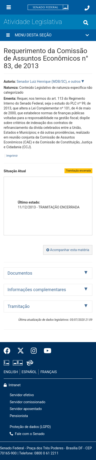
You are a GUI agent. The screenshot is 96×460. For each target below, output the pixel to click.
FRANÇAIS (48, 372)
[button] (48, 35)
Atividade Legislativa (33, 22)
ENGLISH (11, 372)
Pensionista (19, 416)
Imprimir (12, 155)
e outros (74, 81)
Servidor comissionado (27, 402)
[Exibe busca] (85, 22)
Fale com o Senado (27, 434)
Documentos (20, 273)
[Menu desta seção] (8, 35)
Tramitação (19, 306)
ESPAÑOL (29, 372)
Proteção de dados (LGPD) (30, 427)
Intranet (12, 385)
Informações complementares (37, 289)
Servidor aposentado (26, 409)
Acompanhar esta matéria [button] (67, 250)
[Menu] (8, 7)
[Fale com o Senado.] (87, 8)
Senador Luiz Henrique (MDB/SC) (41, 81)
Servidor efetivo (22, 395)
